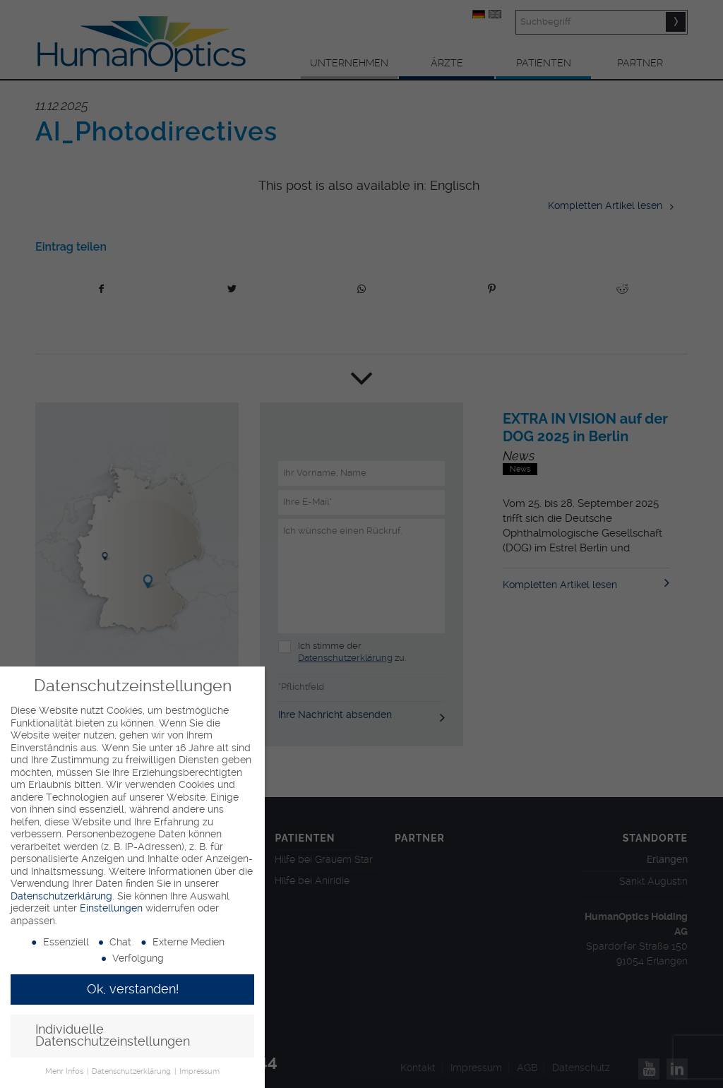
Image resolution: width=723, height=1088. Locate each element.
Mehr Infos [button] (65, 1071)
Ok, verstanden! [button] (133, 989)
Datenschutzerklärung (61, 896)
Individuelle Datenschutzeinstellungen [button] (112, 1035)
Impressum (199, 1071)
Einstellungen (111, 908)
